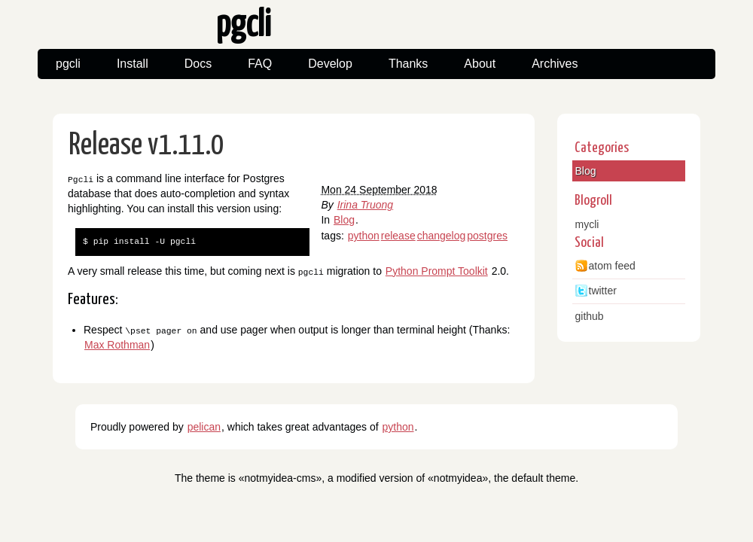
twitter (603, 291)
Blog (344, 220)
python (364, 236)
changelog (441, 236)
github (589, 316)
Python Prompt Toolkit (437, 270)
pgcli (68, 63)
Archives (555, 63)
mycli (587, 224)
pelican (204, 426)
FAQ (260, 63)
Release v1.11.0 (146, 145)
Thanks (408, 63)
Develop (330, 63)
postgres (487, 236)
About (479, 63)
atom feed (612, 266)
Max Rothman (117, 344)
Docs (198, 63)
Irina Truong (365, 205)
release (398, 236)
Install (132, 63)
